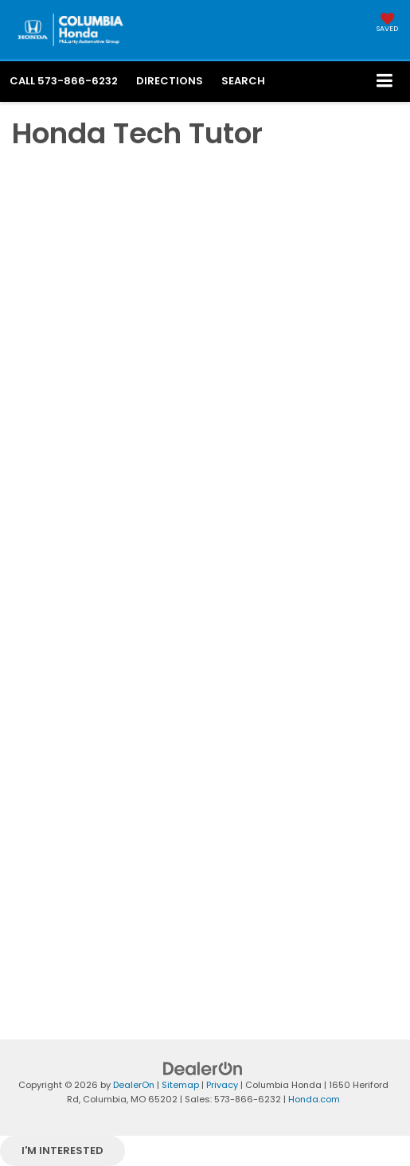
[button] (63, 81)
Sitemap (180, 1084)
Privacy (222, 1084)
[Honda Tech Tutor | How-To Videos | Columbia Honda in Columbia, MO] (205, 565)
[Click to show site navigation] (385, 81)
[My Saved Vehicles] (387, 24)
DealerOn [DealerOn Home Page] (133, 1084)
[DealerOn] (203, 1067)
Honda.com (314, 1099)
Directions (169, 80)
